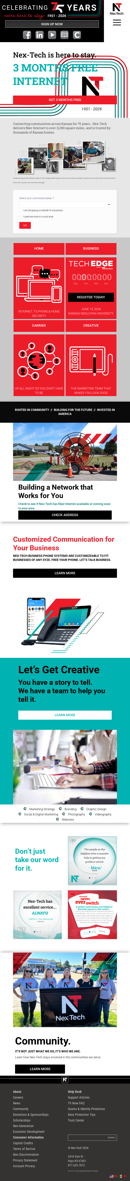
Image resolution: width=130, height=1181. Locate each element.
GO (25, 225)
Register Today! (91, 297)
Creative (91, 325)
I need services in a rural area (36, 216)
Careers (18, 1097)
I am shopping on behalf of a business (41, 210)
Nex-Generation (23, 1126)
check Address (65, 515)
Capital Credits (23, 1143)
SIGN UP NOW (52, 24)
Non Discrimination (26, 1155)
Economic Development (29, 1132)
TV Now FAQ (76, 1103)
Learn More (65, 573)
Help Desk (75, 1092)
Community (20, 1109)
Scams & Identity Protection (86, 1109)
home (39, 248)
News (16, 1103)
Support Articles (79, 1097)
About (17, 1092)
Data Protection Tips (81, 1115)
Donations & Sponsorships (31, 1115)
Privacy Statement (25, 1160)
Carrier (39, 325)
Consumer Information (28, 1137)
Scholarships (21, 1120)
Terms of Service (24, 1149)
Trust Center (76, 1120)
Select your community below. (36, 198)
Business (91, 248)
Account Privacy (24, 1166)
